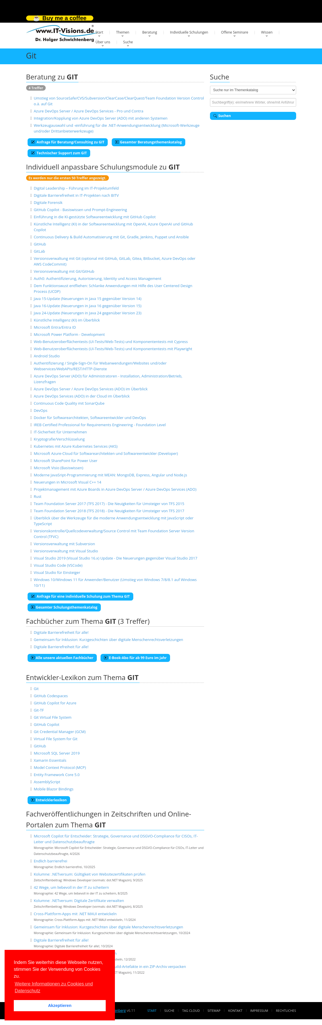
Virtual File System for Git (55, 738)
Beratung (149, 32)
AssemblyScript (47, 781)
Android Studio (47, 355)
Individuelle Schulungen (189, 32)
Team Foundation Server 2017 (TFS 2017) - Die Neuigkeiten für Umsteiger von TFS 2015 (109, 503)
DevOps (40, 410)
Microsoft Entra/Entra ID (55, 327)
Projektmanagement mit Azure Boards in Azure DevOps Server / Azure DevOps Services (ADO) (115, 489)
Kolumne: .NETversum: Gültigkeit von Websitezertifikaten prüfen (89, 874)
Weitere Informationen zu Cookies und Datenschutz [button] (54, 987)
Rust (37, 496)
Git (36, 688)
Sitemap (214, 1010)
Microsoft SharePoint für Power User (65, 460)
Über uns (103, 42)
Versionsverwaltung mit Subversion (64, 543)
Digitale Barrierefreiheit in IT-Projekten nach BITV (76, 195)
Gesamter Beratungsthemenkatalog (148, 142)
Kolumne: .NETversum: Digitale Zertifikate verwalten (79, 900)
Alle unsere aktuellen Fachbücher (62, 657)
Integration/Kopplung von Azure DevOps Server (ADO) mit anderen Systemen (100, 118)
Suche (128, 42)
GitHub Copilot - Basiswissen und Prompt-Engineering (80, 209)
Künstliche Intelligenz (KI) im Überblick (67, 320)
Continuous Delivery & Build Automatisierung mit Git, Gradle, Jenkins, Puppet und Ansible (111, 236)
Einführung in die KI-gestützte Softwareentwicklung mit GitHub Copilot (94, 216)
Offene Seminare (234, 32)
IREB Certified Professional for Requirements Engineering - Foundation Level (100, 424)
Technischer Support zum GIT (59, 153)
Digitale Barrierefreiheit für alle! (61, 632)
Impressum (259, 1010)
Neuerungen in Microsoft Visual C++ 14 (67, 482)
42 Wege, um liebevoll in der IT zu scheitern (71, 887)
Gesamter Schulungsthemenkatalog (64, 607)
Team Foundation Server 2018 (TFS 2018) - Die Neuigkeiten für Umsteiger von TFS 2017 (109, 510)
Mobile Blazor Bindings (53, 789)
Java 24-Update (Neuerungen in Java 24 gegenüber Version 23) (87, 312)
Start (99, 32)
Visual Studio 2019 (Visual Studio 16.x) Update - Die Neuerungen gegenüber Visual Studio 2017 (115, 558)
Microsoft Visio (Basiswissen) (58, 467)
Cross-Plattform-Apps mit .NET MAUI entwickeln (75, 913)
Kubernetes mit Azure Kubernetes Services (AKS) (75, 446)
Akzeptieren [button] (60, 1005)
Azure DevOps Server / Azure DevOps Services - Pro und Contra (88, 111)
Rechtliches (286, 1010)
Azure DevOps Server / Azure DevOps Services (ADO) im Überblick (90, 388)
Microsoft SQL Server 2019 (57, 753)
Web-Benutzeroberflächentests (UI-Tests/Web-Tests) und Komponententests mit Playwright (113, 348)
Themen (122, 32)
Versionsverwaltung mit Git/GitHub (64, 271)
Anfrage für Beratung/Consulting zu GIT (68, 142)
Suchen (222, 115)
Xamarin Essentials (50, 760)
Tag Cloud (191, 1010)
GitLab (39, 251)
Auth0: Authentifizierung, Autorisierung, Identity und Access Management (97, 278)
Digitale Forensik (48, 202)
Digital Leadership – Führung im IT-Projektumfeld (76, 188)
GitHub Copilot (46, 724)
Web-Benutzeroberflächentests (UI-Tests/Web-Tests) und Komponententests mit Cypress (111, 341)
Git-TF (39, 710)
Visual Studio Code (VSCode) (58, 565)
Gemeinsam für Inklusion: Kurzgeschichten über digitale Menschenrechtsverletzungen (108, 639)
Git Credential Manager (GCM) (60, 731)
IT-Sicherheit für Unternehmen (60, 431)
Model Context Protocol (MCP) (60, 767)
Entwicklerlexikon (49, 800)
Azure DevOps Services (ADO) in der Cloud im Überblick (82, 396)
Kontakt (235, 1010)
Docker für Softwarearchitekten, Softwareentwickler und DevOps (90, 417)
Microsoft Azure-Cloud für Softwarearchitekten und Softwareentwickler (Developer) (106, 453)
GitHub (40, 244)
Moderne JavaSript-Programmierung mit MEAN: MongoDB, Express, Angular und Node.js (110, 475)
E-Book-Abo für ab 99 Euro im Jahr (135, 657)
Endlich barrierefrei (50, 861)
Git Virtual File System (52, 717)
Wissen (267, 32)
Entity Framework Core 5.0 (57, 774)
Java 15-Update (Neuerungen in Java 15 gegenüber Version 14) (87, 298)
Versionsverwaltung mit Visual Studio (66, 551)
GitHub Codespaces (51, 695)
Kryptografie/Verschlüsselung (59, 439)
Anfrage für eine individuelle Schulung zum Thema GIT (80, 596)
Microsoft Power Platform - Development (69, 334)
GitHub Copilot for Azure (55, 703)
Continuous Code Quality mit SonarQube (69, 403)
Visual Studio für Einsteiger (57, 572)
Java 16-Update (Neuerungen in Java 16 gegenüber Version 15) (87, 305)
